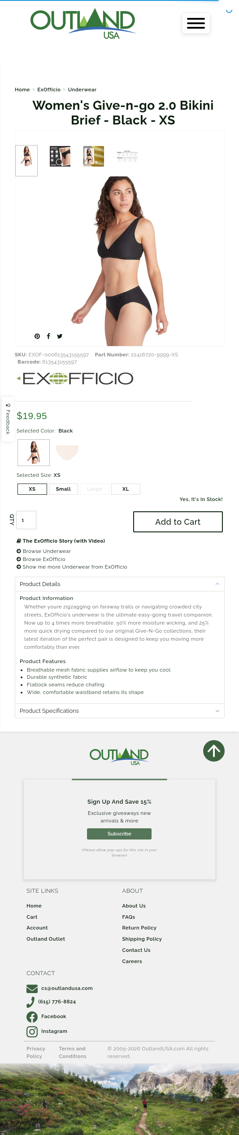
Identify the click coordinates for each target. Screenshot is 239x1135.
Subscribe (119, 834)
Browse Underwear (44, 551)
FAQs (128, 917)
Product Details (40, 584)
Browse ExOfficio (41, 559)
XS (32, 489)
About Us (134, 906)
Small (63, 489)
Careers (132, 961)
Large (94, 489)
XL (125, 489)
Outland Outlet (45, 939)
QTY (12, 520)
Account (37, 928)
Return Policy (139, 928)
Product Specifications (49, 710)
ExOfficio (49, 89)
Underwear (82, 89)
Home (22, 89)
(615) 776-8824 (51, 1001)
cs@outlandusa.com (59, 988)
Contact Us (136, 950)
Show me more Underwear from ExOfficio (72, 567)
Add (177, 522)
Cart (31, 917)
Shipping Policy (142, 939)
